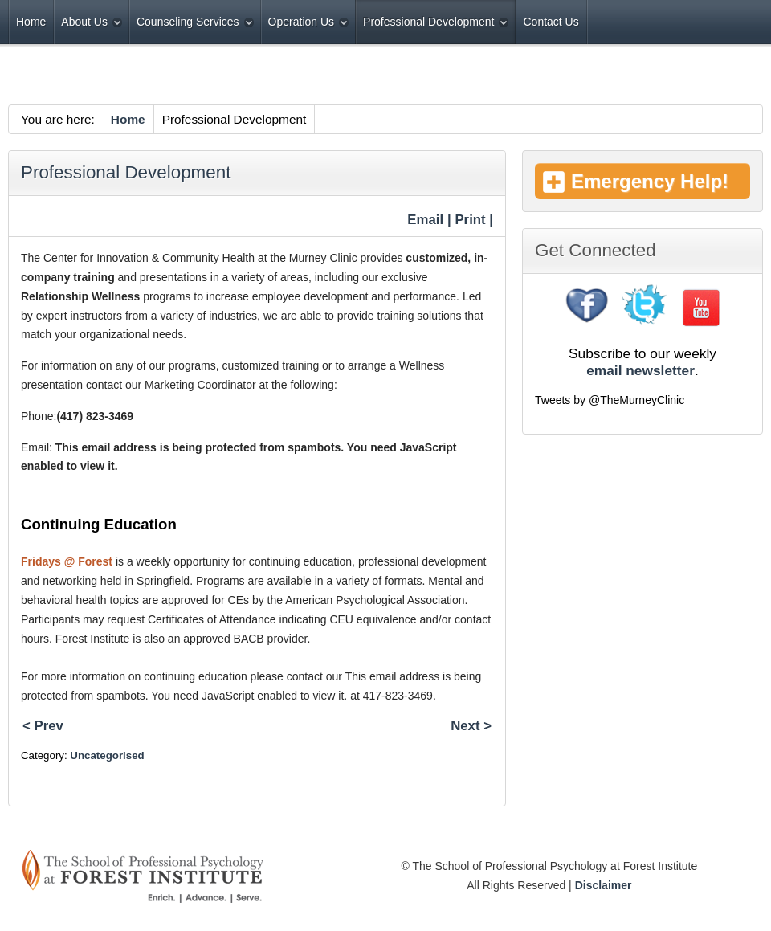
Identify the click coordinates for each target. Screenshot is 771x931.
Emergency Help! (649, 181)
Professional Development (125, 172)
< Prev (42, 725)
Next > (471, 725)
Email (423, 219)
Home (128, 119)
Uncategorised (107, 755)
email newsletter (640, 370)
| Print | (470, 219)
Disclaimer (603, 885)
